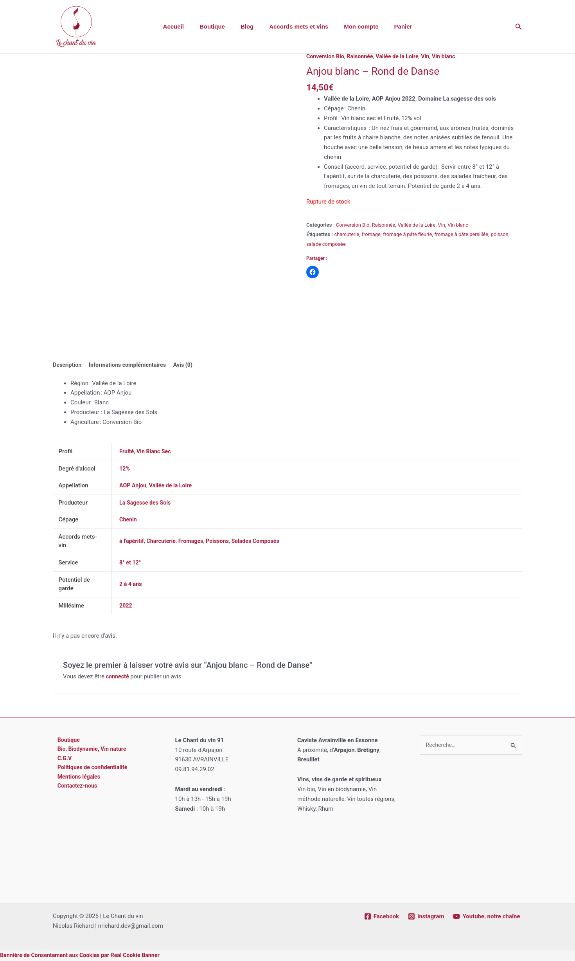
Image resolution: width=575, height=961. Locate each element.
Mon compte (355, 26)
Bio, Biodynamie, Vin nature (89, 750)
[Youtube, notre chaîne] (486, 917)
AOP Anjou (133, 486)
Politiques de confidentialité (90, 769)
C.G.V (60, 760)
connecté (118, 677)
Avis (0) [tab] (189, 365)
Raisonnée (363, 56)
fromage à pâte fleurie (411, 234)
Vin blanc (450, 56)
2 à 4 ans (131, 584)
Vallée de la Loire (401, 56)
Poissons (222, 541)
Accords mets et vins (296, 26)
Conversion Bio (326, 56)
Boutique (218, 26)
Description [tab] (68, 365)
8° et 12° (130, 563)
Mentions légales (75, 779)
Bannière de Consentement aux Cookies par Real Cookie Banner (84, 955)
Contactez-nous (74, 789)
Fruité (127, 452)
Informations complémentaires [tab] (131, 365)
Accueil (183, 26)
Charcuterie (163, 541)
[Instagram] (425, 917)
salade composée (348, 244)
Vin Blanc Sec (155, 452)
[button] (518, 27)
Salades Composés (262, 541)
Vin (431, 56)
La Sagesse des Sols (146, 503)
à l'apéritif (132, 541)
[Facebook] (380, 917)
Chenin (128, 520)
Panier (393, 26)
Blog (249, 26)
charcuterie (347, 234)
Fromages (194, 541)
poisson (315, 244)
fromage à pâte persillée (468, 234)
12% (124, 469)
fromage (373, 234)
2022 (126, 606)
